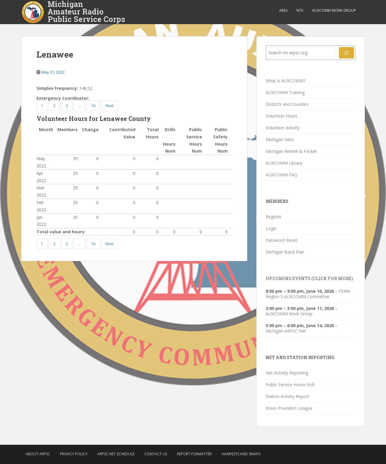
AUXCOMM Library (284, 163)
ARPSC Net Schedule (115, 453)
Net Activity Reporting (287, 373)
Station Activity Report (287, 396)
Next (109, 105)
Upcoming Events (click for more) (309, 278)
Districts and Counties (287, 104)
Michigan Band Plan (285, 252)
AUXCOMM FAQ (281, 175)
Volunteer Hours (281, 116)
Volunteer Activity (282, 128)
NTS (299, 10)
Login (271, 228)
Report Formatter (194, 453)
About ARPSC (38, 453)
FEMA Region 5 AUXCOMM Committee (308, 293)
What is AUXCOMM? (285, 81)
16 (93, 105)
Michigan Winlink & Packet (291, 151)
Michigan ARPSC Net (286, 331)
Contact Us (155, 453)
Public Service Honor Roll (290, 384)
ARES (283, 10)
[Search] (346, 52)
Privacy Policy (73, 453)
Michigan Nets (280, 139)
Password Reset (281, 240)
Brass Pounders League (289, 408)
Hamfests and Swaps (241, 453)
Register (274, 216)
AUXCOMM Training (285, 92)
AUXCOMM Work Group (334, 10)
